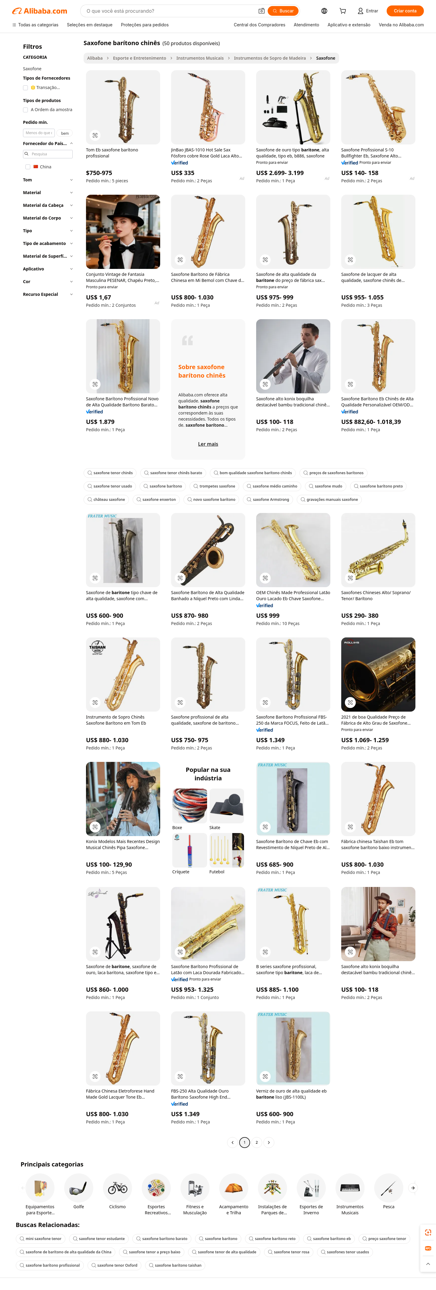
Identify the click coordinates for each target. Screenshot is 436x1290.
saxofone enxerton (156, 499)
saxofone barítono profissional (50, 1265)
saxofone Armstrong (268, 499)
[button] (261, 11)
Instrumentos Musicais (200, 58)
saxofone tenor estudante (99, 1238)
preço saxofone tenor (384, 1238)
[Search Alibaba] (170, 11)
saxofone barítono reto (272, 1238)
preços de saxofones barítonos (333, 472)
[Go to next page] (268, 1142)
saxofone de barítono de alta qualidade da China (65, 1252)
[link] (428, 1232)
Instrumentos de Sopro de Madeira (270, 58)
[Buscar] (283, 11)
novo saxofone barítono (211, 499)
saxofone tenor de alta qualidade (224, 1252)
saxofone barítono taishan (175, 1265)
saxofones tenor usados (345, 1252)
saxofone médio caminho (272, 486)
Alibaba (95, 58)
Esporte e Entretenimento (139, 58)
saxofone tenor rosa (288, 1252)
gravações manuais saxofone (329, 499)
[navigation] (46, 593)
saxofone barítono (163, 486)
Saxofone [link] (325, 58)
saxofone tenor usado (110, 486)
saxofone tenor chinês (110, 472)
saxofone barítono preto (378, 486)
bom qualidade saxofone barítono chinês (253, 472)
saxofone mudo (325, 486)
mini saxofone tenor (40, 1238)
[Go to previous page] (232, 1142)
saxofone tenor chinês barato (173, 472)
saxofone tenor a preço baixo (151, 1252)
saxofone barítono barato (161, 1238)
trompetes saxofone (214, 486)
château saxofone (106, 499)
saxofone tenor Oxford (114, 1265)
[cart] (343, 11)
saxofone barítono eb (329, 1238)
